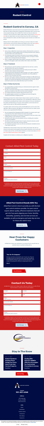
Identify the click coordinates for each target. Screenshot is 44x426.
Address (5, 164)
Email (5, 160)
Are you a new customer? (8, 167)
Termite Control (22, 411)
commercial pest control (16, 132)
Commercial (22, 413)
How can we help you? (8, 171)
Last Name (6, 153)
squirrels (7, 44)
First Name (6, 149)
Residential (22, 409)
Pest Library (22, 415)
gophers (37, 43)
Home (22, 407)
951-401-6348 (22, 392)
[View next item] (9, 271)
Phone (5, 294)
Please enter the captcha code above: (10, 179)
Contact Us (22, 417)
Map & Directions (22, 401)
